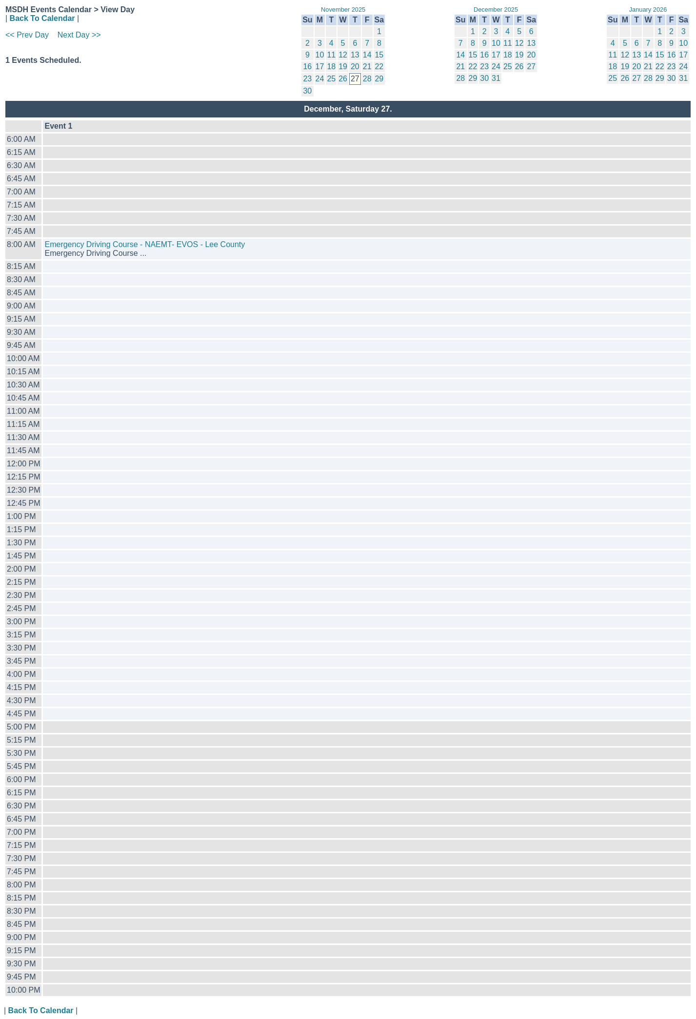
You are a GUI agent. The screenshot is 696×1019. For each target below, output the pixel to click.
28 (367, 79)
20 (355, 66)
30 (307, 91)
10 (320, 55)
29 (379, 79)
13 (355, 55)
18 (331, 66)
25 (331, 79)
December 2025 (496, 9)
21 (367, 66)
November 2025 (343, 9)
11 (331, 55)
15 (379, 55)
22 (379, 66)
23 (307, 79)
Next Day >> (79, 35)
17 (320, 66)
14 (367, 55)
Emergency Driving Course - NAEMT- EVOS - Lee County (144, 244)
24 (320, 79)
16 (307, 66)
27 (531, 66)
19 (342, 66)
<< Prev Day (27, 35)
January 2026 (648, 9)
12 (342, 55)
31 (496, 78)
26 (342, 79)
